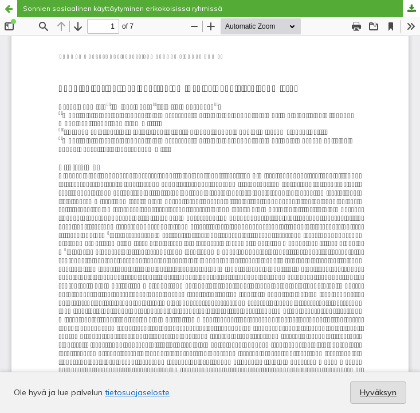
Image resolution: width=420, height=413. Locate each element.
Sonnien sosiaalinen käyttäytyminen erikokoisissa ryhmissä (122, 8)
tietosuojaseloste (137, 392)
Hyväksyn (378, 392)
